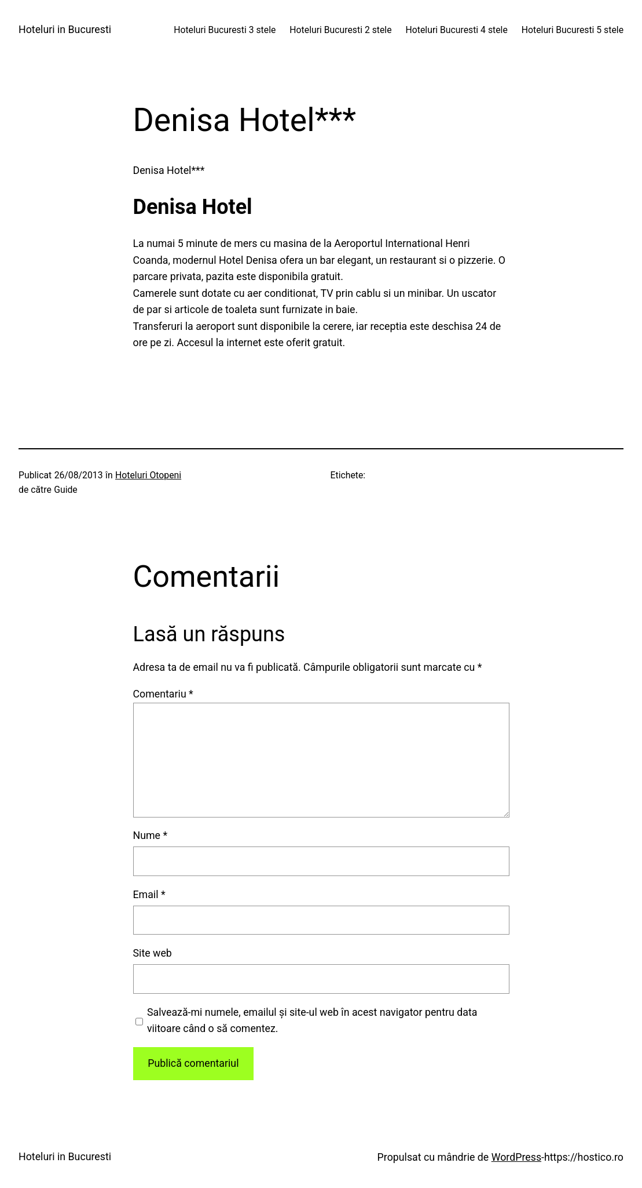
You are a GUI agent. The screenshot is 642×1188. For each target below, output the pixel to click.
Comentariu (163, 694)
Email (149, 894)
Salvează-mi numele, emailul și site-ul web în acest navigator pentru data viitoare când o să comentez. (312, 1020)
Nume (150, 835)
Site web (152, 953)
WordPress (516, 1157)
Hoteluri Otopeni (148, 475)
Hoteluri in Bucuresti (65, 29)
